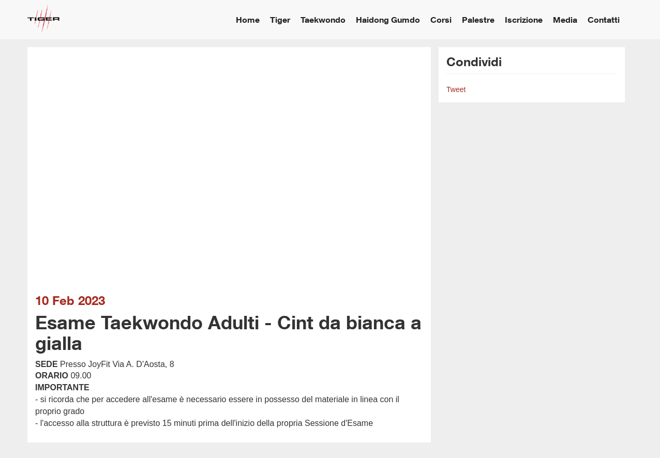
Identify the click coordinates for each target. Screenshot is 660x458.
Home (248, 19)
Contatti (604, 19)
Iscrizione (524, 19)
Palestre (478, 19)
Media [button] (565, 19)
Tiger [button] (280, 19)
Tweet (456, 89)
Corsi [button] (441, 19)
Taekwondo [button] (323, 19)
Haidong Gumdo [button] (388, 19)
